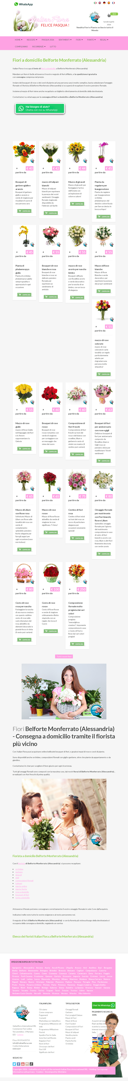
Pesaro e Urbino (34, 985)
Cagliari (80, 970)
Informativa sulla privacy (24, 1072)
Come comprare (46, 1012)
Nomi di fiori (44, 1044)
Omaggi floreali (71, 1009)
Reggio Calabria (84, 985)
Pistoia (46, 985)
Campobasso (91, 970)
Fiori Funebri (70, 1024)
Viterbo (72, 993)
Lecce (109, 976)
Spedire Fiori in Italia (47, 1035)
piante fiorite (21, 889)
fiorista (21, 863)
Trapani (49, 990)
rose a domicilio (22, 892)
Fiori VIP (42, 1049)
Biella (14, 970)
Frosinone (38, 976)
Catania (72, 973)
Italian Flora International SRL (74, 1069)
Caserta (102, 970)
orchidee (19, 869)
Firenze (15, 976)
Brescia (62, 970)
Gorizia (57, 976)
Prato (14, 985)
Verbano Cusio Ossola (22, 993)
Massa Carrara (95, 979)
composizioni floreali (24, 880)
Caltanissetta (26, 973)
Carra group (102, 1069)
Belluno (22, 970)
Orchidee (69, 1044)
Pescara (77, 982)
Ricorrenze (38, 46)
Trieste (65, 990)
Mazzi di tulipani (72, 1032)
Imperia (76, 976)
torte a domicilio (22, 897)
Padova (68, 982)
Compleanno (21, 46)
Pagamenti (43, 1015)
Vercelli (37, 993)
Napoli (15, 982)
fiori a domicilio (48, 68)
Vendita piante (71, 1035)
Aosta (47, 968)
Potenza (61, 985)
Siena (61, 988)
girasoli (18, 875)
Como (44, 973)
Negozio (32, 40)
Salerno (53, 988)
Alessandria (28, 968)
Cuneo (37, 973)
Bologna (44, 970)
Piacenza (60, 982)
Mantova (73, 979)
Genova (48, 976)
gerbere (19, 872)
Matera (107, 979)
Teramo (24, 990)
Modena (83, 979)
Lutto (53, 46)
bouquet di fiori (22, 895)
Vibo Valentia (84, 993)
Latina (29, 979)
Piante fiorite (70, 1041)
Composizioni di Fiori (74, 1026)
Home (18, 40)
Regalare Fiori (44, 1041)
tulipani (18, 883)
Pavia (53, 985)
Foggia (107, 973)
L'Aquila (69, 968)
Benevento (33, 970)
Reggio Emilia (99, 985)
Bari (100, 968)
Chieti (15, 973)
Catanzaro (82, 973)
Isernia (85, 976)
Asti (85, 968)
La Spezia (79, 988)
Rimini (37, 988)
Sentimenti (65, 40)
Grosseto (67, 976)
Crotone (94, 976)
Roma (29, 988)
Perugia (86, 982)
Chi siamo (43, 1009)
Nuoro (31, 982)
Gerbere (68, 1012)
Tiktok (31, 1064)
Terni (57, 990)
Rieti (23, 988)
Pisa (94, 982)
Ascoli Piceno (58, 968)
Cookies (39, 1072)
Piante (91, 40)
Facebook (18, 1064)
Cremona (53, 973)
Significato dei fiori (46, 1052)
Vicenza (55, 993)
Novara (23, 982)
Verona (64, 993)
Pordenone (103, 982)
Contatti (42, 1018)
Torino (41, 990)
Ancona (39, 968)
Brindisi (53, 970)
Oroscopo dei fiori (46, 1046)
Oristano (40, 982)
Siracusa (89, 988)
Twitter (14, 1064)
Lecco (102, 976)
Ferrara (98, 973)
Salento (20, 1034)
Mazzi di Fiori (70, 1018)
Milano (65, 979)
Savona (107, 988)
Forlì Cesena (26, 976)
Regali (104, 40)
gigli (17, 877)
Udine (82, 990)
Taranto (15, 990)
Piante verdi (70, 1038)
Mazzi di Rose (71, 1021)
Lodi (23, 979)
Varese (90, 990)
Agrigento (16, 968)
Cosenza (63, 973)
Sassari (98, 988)
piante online (21, 886)
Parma (22, 985)
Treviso (73, 990)
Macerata (45, 979)
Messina (56, 979)
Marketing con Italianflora (49, 1021)
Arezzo (78, 968)
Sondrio (69, 988)
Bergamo (108, 968)
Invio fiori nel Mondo (47, 1038)
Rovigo (45, 988)
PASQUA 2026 (48, 40)
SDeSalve (62, 1072)
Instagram (27, 1064)
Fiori (79, 40)
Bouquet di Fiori (72, 1029)
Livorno (15, 979)
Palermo (50, 982)
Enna (91, 973)
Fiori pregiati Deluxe (73, 1015)
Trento (33, 990)
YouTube (23, 1064)
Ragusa (15, 988)
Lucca (36, 979)
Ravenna (71, 985)
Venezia (46, 993)
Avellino (92, 968)
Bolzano (71, 970)
